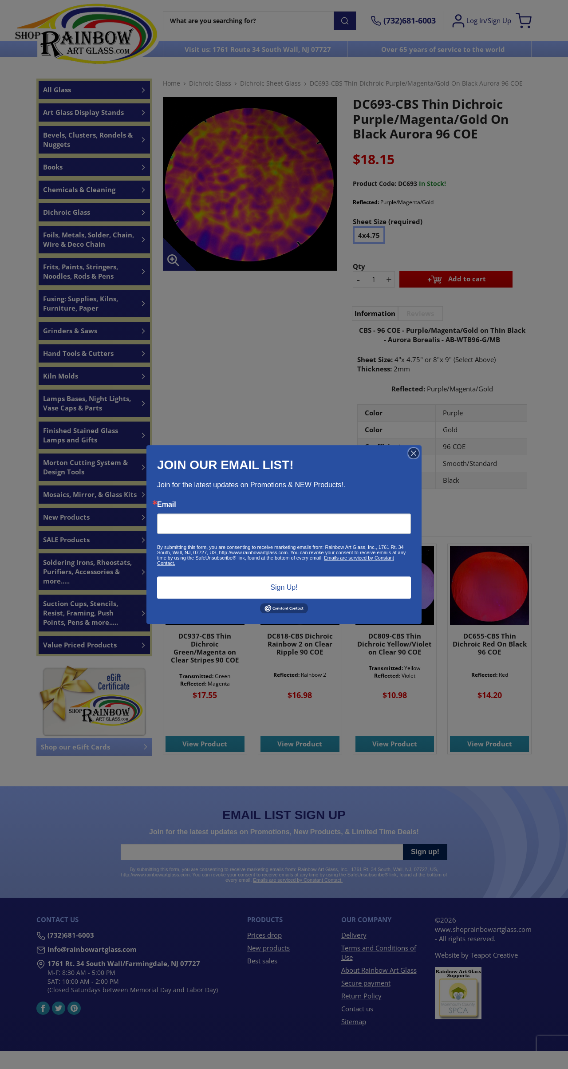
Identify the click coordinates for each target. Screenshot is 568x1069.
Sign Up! (283, 587)
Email (166, 504)
